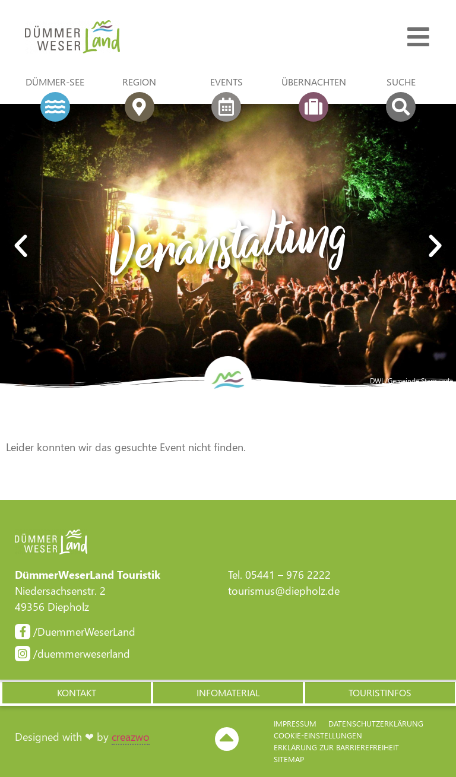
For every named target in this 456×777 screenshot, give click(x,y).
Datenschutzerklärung (375, 723)
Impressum (295, 723)
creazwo (131, 737)
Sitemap (289, 759)
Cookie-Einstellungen (318, 735)
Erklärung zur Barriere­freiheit (336, 747)
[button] (76, 693)
